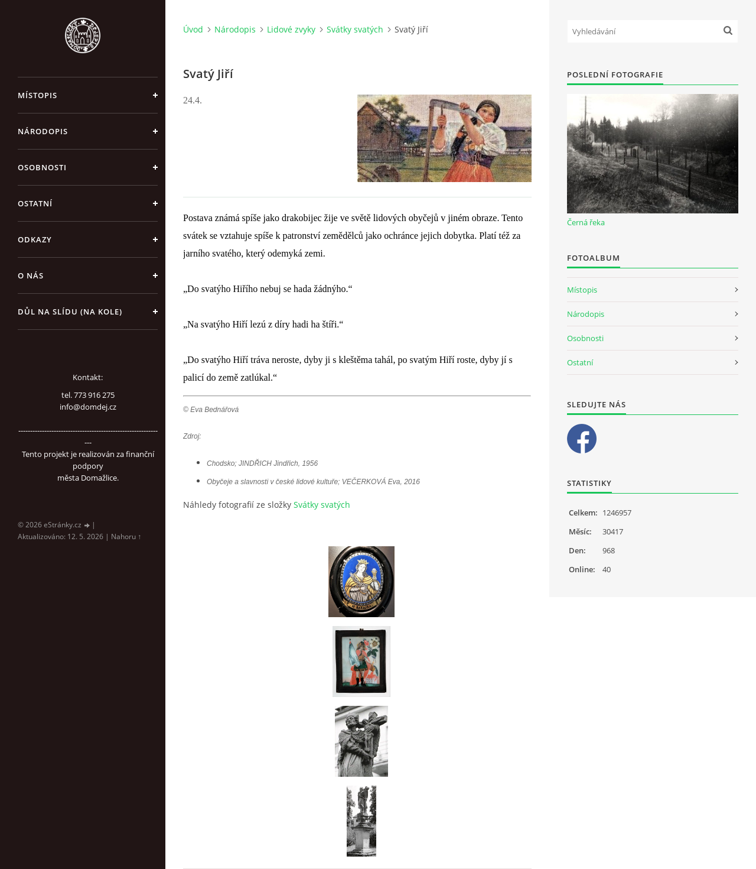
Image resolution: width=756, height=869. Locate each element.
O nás (31, 275)
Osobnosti (42, 167)
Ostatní (35, 203)
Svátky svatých (355, 29)
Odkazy (35, 239)
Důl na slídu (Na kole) (70, 311)
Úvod (193, 29)
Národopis (43, 131)
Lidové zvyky (291, 29)
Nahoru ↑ (126, 536)
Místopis (37, 95)
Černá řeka (586, 222)
